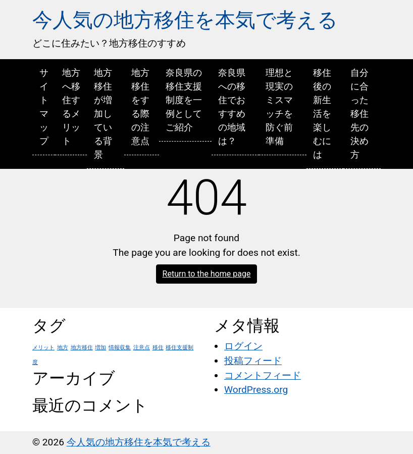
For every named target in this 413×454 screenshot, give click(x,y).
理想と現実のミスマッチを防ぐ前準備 (279, 106)
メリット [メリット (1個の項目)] (43, 347)
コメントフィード (262, 375)
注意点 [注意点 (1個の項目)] (141, 347)
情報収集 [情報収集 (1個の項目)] (120, 347)
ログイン (243, 346)
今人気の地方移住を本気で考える (185, 20)
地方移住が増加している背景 (103, 113)
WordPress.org (256, 389)
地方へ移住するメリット (71, 106)
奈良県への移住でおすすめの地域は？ (231, 106)
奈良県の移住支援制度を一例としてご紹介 (184, 99)
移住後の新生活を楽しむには (322, 113)
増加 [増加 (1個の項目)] (100, 347)
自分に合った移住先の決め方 (359, 113)
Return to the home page (207, 274)
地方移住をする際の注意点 (140, 106)
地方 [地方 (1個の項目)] (62, 347)
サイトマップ (43, 106)
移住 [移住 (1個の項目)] (158, 347)
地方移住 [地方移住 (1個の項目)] (82, 347)
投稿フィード (253, 361)
